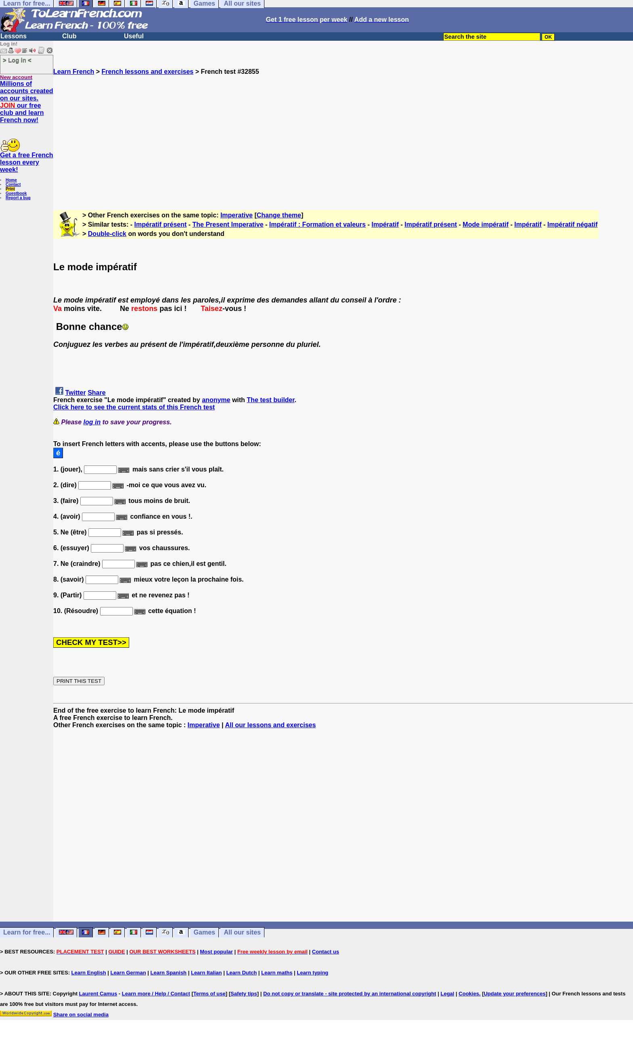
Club (69, 36)
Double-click (107, 233)
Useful (134, 36)
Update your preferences (514, 994)
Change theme (279, 215)
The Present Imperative (228, 224)
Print (10, 189)
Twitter (75, 392)
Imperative (236, 215)
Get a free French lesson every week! (26, 162)
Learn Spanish (168, 973)
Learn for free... (26, 932)
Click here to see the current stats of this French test (134, 407)
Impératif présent (160, 224)
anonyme (216, 399)
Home (11, 180)
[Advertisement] (343, 131)
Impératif (385, 224)
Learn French (73, 71)
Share (96, 392)
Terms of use (209, 994)
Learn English (88, 973)
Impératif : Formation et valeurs (317, 224)
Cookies (469, 994)
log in (92, 422)
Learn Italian (206, 973)
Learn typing (312, 973)
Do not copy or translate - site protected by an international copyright (349, 994)
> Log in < (17, 59)
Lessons (13, 36)
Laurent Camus (98, 994)
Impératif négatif (572, 224)
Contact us (325, 952)
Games (204, 932)
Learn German (128, 973)
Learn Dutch (241, 973)
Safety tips (244, 994)
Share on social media (81, 1015)
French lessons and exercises (148, 71)
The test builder (270, 399)
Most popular (216, 952)
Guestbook (16, 193)
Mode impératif (486, 224)
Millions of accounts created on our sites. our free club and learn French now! (26, 101)
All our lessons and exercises (270, 725)
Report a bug (18, 198)
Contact (13, 184)
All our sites (242, 932)
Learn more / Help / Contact (156, 994)
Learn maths (276, 973)
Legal (447, 994)
